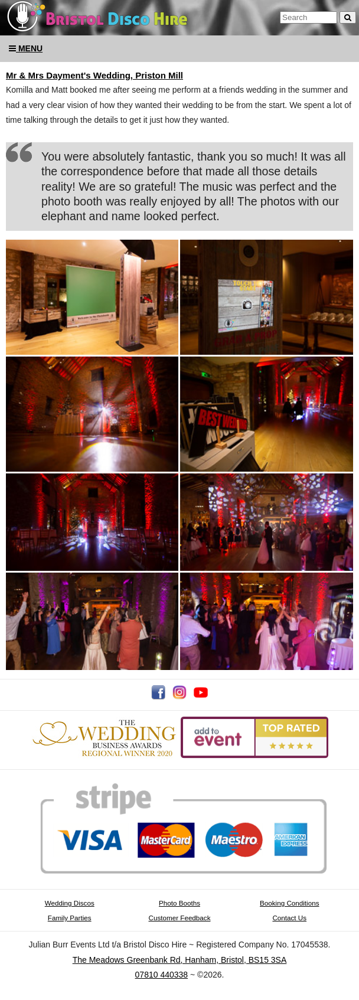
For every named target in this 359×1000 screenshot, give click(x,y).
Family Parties (70, 917)
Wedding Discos (69, 903)
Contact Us (289, 917)
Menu (26, 48)
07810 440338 (161, 974)
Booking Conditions (289, 903)
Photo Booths (179, 903)
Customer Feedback (180, 917)
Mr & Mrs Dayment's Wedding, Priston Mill (94, 75)
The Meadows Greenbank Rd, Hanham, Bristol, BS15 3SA (180, 960)
